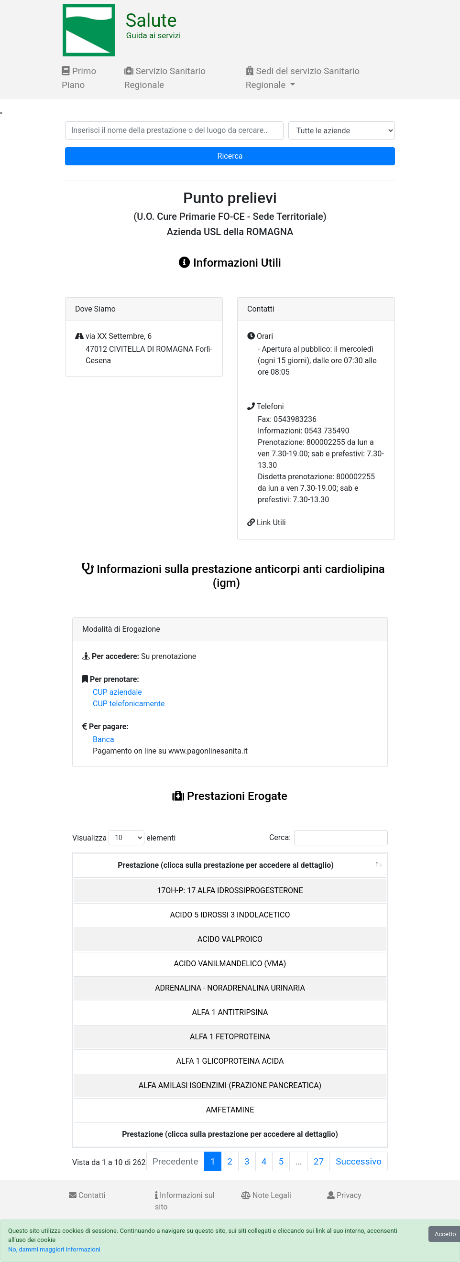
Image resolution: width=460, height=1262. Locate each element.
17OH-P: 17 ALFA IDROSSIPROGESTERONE (230, 890)
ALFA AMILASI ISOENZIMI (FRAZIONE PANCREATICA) (230, 1085)
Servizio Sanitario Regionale (165, 77)
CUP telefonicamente (129, 703)
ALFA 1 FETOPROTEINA (230, 1036)
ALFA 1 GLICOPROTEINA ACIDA (230, 1061)
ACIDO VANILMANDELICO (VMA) (230, 963)
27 (319, 1161)
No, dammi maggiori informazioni (54, 1249)
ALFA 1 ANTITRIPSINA (230, 1012)
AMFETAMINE (230, 1109)
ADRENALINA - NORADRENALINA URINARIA (230, 987)
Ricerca (230, 156)
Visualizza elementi (124, 838)
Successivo (359, 1161)
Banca (103, 739)
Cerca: (328, 838)
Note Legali (266, 1195)
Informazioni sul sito (185, 1201)
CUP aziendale (117, 692)
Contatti (87, 1195)
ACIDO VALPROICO (230, 939)
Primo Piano (79, 77)
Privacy (344, 1195)
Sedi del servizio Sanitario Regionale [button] (303, 77)
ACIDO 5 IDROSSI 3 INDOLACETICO (230, 914)
